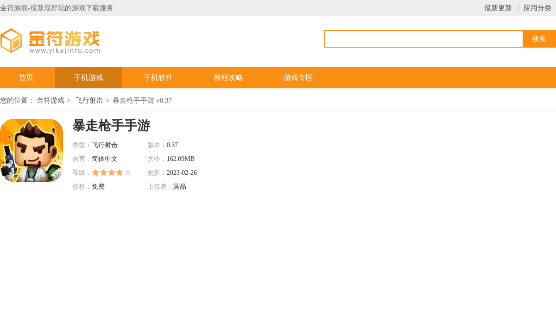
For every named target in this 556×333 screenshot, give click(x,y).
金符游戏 (50, 100)
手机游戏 (88, 77)
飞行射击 (89, 100)
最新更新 (498, 8)
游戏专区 (298, 77)
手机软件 (158, 77)
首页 (26, 77)
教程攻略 (228, 77)
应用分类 (537, 8)
